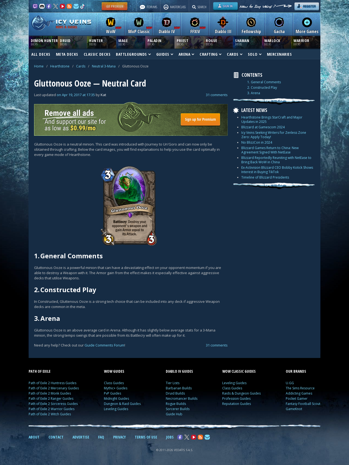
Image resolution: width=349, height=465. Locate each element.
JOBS (170, 437)
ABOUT (34, 437)
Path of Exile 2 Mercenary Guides (54, 388)
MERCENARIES (279, 54)
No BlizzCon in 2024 (256, 142)
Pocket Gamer (297, 398)
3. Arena (253, 93)
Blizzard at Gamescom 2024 (263, 127)
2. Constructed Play (262, 87)
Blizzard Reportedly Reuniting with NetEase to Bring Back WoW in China (276, 159)
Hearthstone (60, 66)
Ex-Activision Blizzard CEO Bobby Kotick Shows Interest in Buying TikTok (277, 169)
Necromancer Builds (181, 398)
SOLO (254, 54)
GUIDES (164, 54)
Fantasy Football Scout (303, 403)
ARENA (186, 54)
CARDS (234, 54)
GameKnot (294, 409)
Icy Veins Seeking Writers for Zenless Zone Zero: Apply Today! (273, 134)
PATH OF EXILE (39, 371)
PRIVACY (119, 437)
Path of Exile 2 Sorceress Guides (53, 403)
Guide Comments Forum (104, 345)
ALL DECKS (40, 54)
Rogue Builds (176, 403)
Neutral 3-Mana (104, 66)
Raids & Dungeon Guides (241, 393)
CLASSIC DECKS (97, 54)
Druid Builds (175, 393)
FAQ (101, 437)
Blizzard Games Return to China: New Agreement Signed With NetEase (270, 150)
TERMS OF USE (146, 437)
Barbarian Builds (179, 388)
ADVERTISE (81, 437)
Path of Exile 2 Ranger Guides (51, 398)
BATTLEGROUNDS (133, 54)
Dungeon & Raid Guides (122, 403)
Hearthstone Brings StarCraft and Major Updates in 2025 (271, 119)
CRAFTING (210, 54)
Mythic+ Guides (115, 388)
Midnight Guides (116, 398)
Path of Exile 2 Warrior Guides (51, 409)
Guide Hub (174, 414)
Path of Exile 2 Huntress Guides (52, 383)
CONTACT (56, 437)
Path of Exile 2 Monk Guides (50, 393)
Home (39, 66)
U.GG (290, 383)
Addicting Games (299, 393)
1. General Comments (264, 82)
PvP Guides (112, 393)
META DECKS (67, 54)
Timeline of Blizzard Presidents (265, 177)
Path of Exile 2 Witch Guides (50, 414)
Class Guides (114, 383)
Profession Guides (236, 398)
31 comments (217, 94)
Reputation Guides (236, 403)
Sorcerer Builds (177, 409)
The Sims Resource (300, 388)
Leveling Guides (116, 409)
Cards (80, 66)
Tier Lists (172, 383)
